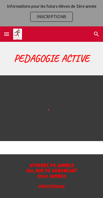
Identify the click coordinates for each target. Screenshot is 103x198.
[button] (6, 34)
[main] (51, 58)
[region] (51, 13)
